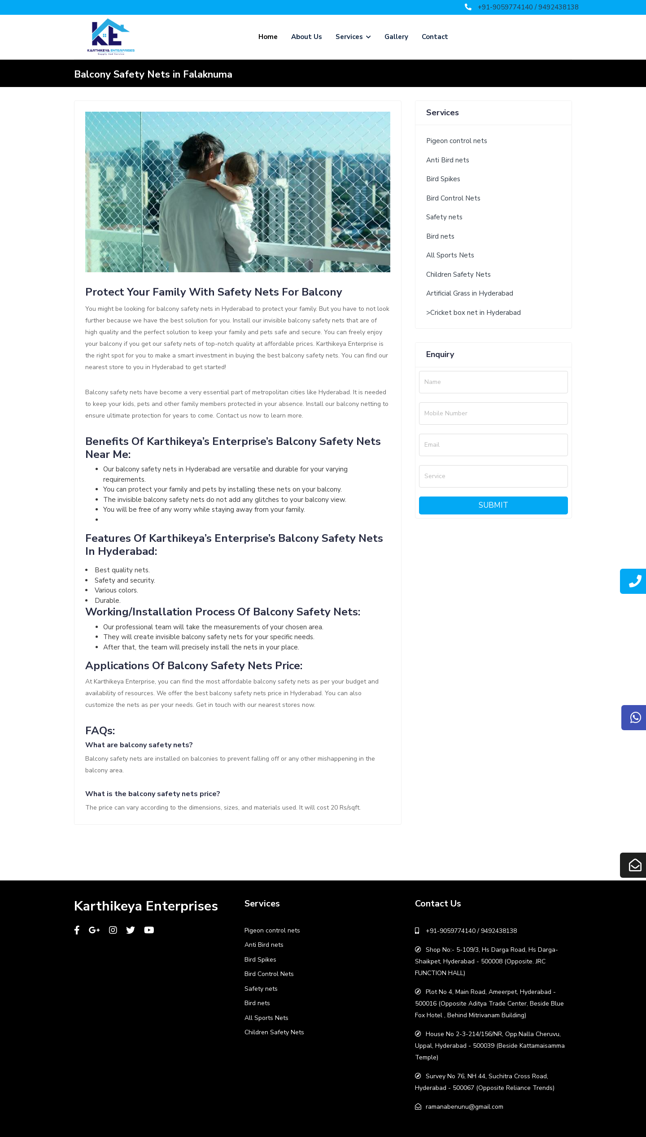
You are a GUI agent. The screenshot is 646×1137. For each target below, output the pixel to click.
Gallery (396, 36)
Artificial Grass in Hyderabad (469, 293)
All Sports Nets (450, 255)
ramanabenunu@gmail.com (464, 1106)
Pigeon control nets (456, 140)
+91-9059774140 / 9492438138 (528, 7)
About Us (306, 36)
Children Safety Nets (458, 274)
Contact (435, 36)
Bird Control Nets (453, 198)
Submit (493, 505)
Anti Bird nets (447, 160)
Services (353, 36)
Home (268, 36)
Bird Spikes (443, 178)
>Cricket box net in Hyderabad (473, 312)
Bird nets (440, 236)
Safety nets (444, 217)
